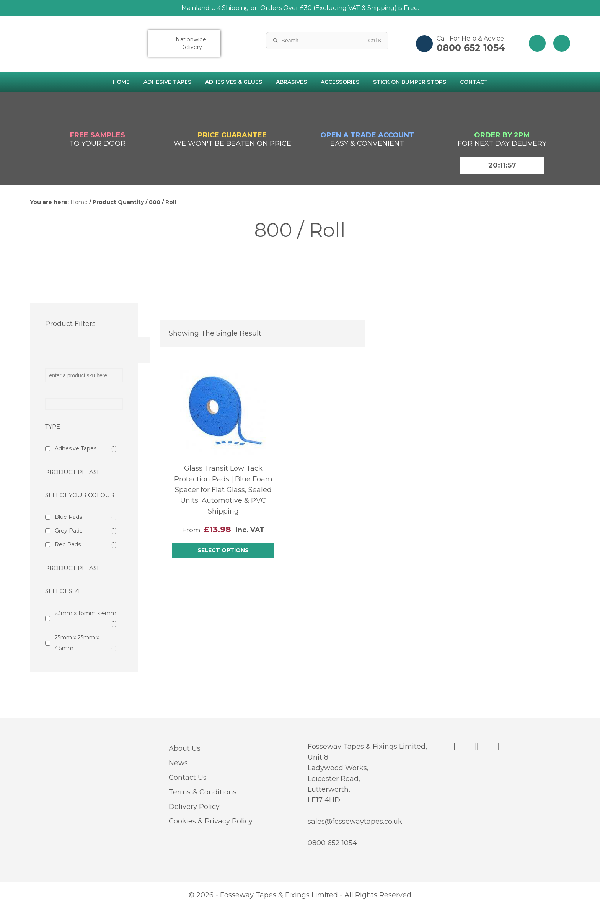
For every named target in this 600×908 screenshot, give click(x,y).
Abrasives (291, 81)
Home (121, 81)
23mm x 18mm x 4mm (86, 619)
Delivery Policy (194, 806)
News (178, 763)
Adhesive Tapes (167, 81)
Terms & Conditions (202, 792)
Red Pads (86, 544)
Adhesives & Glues (233, 81)
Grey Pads (86, 530)
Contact (474, 81)
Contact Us (188, 777)
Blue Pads (86, 517)
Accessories (340, 81)
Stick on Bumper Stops (409, 81)
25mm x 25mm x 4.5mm (86, 644)
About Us (185, 748)
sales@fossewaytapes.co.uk (355, 821)
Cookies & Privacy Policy (211, 821)
